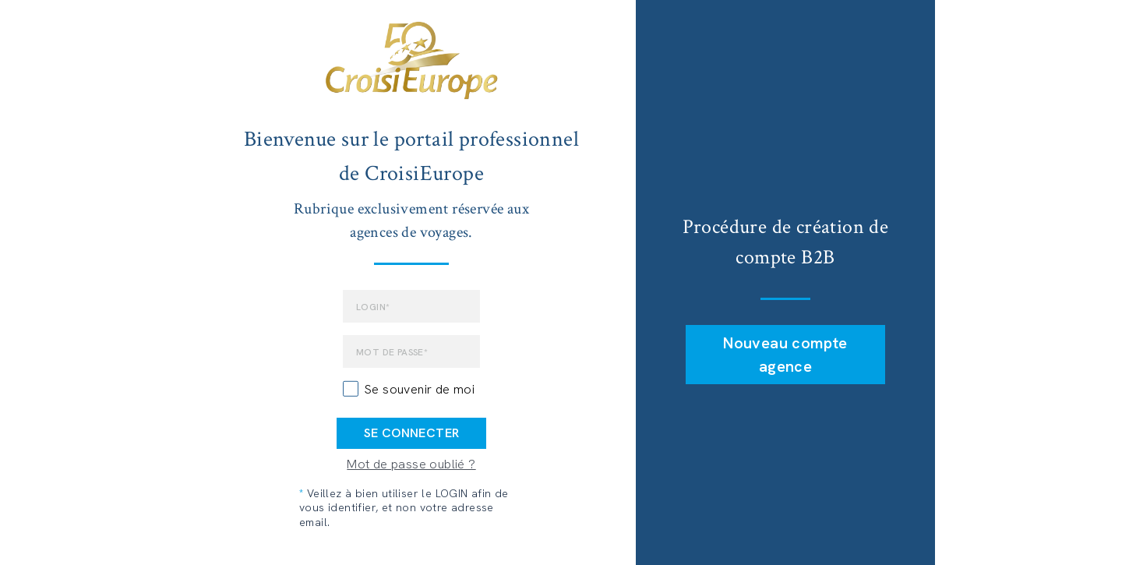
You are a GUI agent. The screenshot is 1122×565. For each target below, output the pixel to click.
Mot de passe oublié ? (411, 464)
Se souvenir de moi (420, 389)
